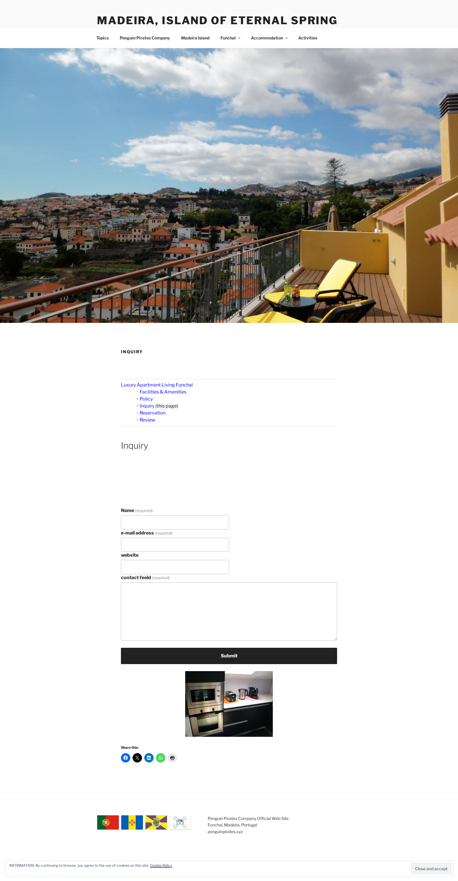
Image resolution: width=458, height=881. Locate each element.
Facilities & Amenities (163, 392)
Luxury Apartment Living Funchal (157, 385)
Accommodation (270, 37)
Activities (307, 37)
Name (137, 510)
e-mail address (147, 533)
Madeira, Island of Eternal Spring (217, 20)
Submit (229, 656)
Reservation (153, 413)
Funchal (231, 37)
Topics (102, 37)
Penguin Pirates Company (145, 37)
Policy (146, 399)
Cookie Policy (161, 865)
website (129, 555)
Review (147, 420)
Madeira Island (195, 37)
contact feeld (145, 577)
